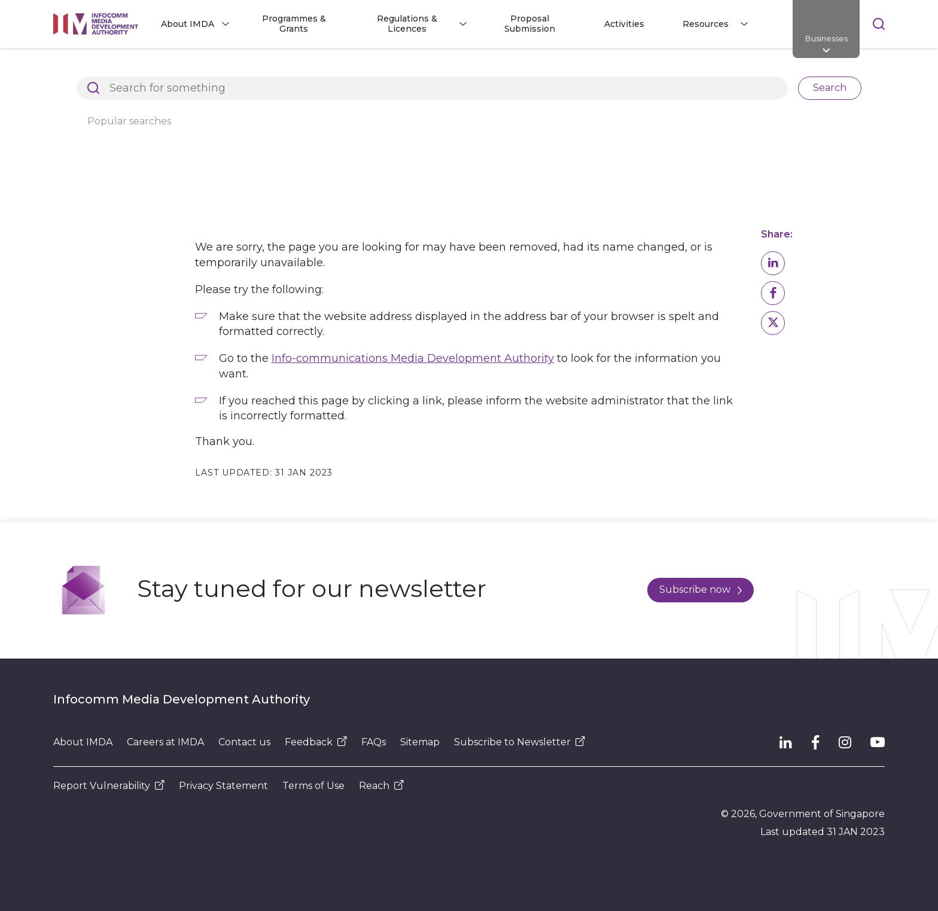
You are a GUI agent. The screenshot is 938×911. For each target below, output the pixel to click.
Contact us (244, 742)
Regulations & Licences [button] (407, 23)
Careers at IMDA (165, 742)
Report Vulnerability (109, 785)
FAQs (373, 742)
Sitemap (420, 742)
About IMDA (82, 742)
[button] (773, 263)
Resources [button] (706, 24)
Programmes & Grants (294, 23)
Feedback (316, 742)
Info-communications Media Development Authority (413, 358)
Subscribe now (700, 589)
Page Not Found (251, 68)
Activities (624, 24)
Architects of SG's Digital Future (122, 68)
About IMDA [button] (187, 24)
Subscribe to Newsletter (519, 742)
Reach (381, 785)
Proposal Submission (529, 23)
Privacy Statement (223, 785)
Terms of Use (313, 785)
